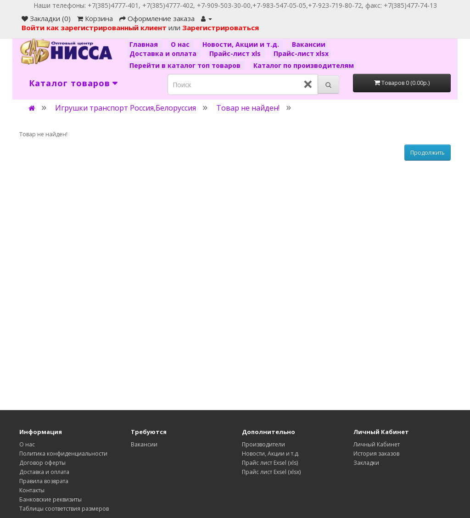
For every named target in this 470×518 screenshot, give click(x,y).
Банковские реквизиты (50, 499)
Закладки (366, 463)
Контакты (32, 490)
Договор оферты (42, 463)
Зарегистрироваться (220, 27)
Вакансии (308, 44)
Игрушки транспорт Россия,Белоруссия (125, 108)
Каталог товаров (69, 83)
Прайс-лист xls (236, 53)
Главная (144, 44)
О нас (181, 44)
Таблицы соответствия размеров (64, 508)
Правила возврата (43, 481)
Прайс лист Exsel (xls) (270, 463)
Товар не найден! (248, 108)
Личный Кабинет (376, 444)
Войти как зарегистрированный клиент (95, 27)
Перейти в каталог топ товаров (185, 65)
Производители (263, 444)
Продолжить (427, 152)
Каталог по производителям (303, 65)
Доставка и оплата (163, 53)
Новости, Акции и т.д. (241, 44)
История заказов (376, 453)
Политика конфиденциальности (63, 453)
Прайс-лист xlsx (301, 53)
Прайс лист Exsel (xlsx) (271, 472)
